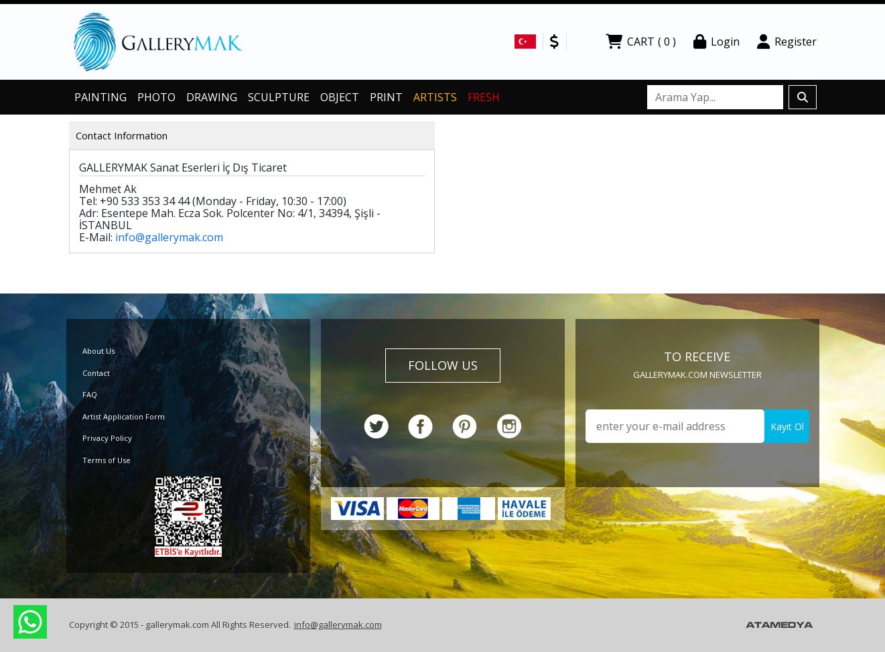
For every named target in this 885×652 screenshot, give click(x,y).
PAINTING (100, 97)
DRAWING (211, 97)
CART (641, 41)
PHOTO (156, 97)
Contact (96, 373)
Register (787, 41)
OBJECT (339, 97)
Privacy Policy (107, 438)
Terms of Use (106, 460)
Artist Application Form (123, 416)
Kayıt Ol (787, 426)
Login (716, 41)
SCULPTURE (279, 97)
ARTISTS (435, 97)
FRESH (484, 97)
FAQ (89, 394)
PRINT (386, 97)
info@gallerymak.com (169, 237)
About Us (98, 351)
